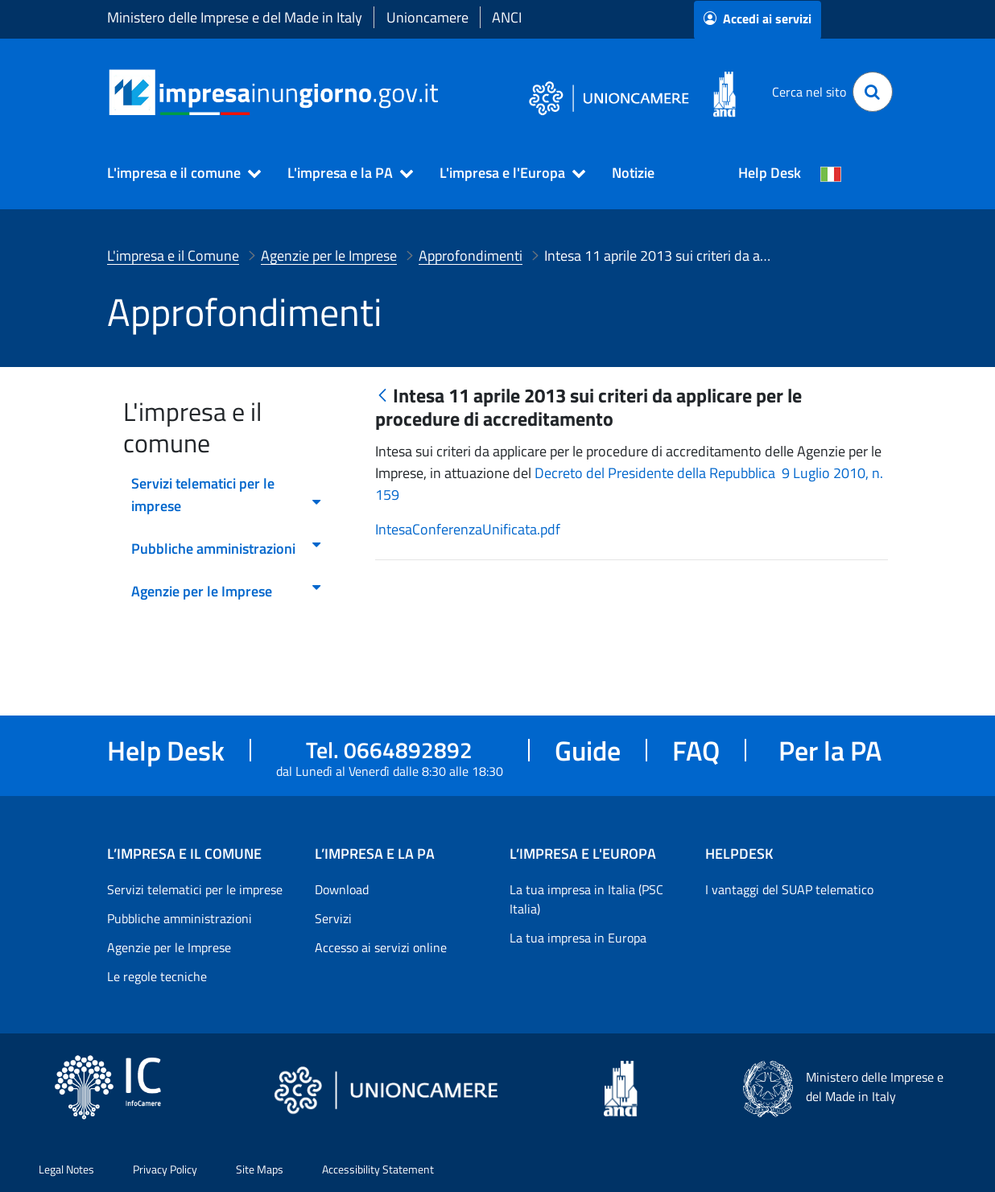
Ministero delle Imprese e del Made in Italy (234, 17)
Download (342, 889)
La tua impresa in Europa (578, 937)
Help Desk (769, 173)
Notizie (633, 173)
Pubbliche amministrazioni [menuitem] (227, 548)
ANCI (507, 17)
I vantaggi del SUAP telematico (789, 889)
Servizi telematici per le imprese (195, 889)
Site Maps (259, 1169)
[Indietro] (382, 396)
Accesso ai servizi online (381, 947)
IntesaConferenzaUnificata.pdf (467, 529)
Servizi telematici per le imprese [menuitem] (227, 494)
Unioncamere (427, 17)
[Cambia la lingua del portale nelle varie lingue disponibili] (830, 173)
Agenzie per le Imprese (169, 947)
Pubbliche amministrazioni (179, 918)
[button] (177, 173)
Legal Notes (66, 1169)
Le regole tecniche (157, 976)
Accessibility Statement (378, 1169)
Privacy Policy (165, 1169)
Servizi (333, 918)
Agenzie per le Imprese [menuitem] (227, 591)
